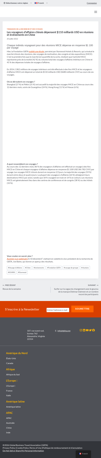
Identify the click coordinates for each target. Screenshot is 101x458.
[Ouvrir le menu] (95, 11)
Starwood (22, 272)
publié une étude (36, 51)
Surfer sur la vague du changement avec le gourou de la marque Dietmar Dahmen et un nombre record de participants (75, 289)
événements (39, 268)
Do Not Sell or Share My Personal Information (23, 449)
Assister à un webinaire (17, 258)
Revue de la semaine (25, 287)
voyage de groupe (71, 268)
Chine (28, 268)
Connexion (92, 3)
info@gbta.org (64, 329)
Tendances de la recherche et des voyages (25, 29)
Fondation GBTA (54, 268)
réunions (85, 268)
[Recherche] (90, 11)
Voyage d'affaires (15, 268)
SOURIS (11, 272)
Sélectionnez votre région (16, 3)
